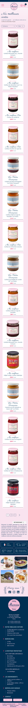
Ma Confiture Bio (11, 658)
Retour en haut (19, 522)
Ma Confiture (10, 656)
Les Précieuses (10, 660)
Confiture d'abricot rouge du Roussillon (13, 311)
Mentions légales (22, 704)
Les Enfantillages (11, 671)
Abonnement (10, 693)
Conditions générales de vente (8, 704)
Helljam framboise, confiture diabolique (13, 503)
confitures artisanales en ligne (8, 21)
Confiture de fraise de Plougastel (13, 439)
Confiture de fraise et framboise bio (13, 471)
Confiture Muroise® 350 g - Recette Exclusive (13, 54)
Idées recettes (10, 645)
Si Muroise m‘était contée (13, 633)
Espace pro (8, 700)
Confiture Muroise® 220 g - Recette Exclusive (13, 343)
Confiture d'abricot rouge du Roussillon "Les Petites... (13, 215)
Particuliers (17, 700)
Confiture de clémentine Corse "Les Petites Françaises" (13, 85)
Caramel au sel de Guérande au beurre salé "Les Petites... (13, 408)
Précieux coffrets (11, 691)
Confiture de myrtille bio (13, 117)
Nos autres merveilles (12, 669)
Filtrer (19, 26)
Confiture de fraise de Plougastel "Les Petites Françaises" (13, 182)
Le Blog (9, 641)
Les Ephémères (10, 664)
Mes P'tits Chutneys (11, 662)
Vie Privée (5, 705)
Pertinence (5, 26)
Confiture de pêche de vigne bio (13, 149)
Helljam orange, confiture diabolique (13, 375)
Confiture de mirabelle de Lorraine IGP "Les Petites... (13, 280)
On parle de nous (11, 643)
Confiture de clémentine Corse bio (13, 247)
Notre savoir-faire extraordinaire (14, 635)
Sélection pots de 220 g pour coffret (15, 666)
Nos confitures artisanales (14, 653)
